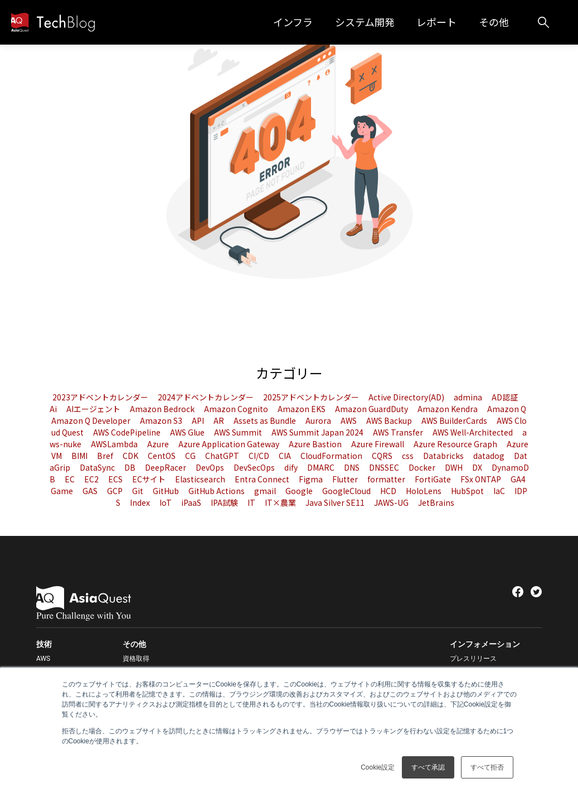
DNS (352, 467)
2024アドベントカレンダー (206, 397)
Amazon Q (506, 408)
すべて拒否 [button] (487, 767)
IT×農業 (281, 502)
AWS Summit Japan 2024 (318, 432)
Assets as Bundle (266, 420)
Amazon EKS (302, 408)
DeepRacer (166, 467)
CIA (286, 455)
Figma (311, 479)
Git (138, 490)
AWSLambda (115, 443)
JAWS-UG (392, 502)
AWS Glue (188, 432)
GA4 (518, 479)
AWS (349, 420)
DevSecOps (255, 467)
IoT (166, 502)
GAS (90, 490)
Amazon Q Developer (91, 420)
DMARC (321, 467)
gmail (266, 490)
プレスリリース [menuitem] (473, 659)
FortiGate (434, 479)
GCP (115, 490)
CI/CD (260, 455)
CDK (131, 455)
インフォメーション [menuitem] (485, 644)
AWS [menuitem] (43, 659)
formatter (387, 479)
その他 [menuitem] (134, 644)
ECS (116, 479)
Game (63, 490)
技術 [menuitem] (44, 644)
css (408, 455)
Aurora (319, 420)
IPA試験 (225, 502)
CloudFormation (332, 455)
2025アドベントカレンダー (312, 397)
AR (219, 420)
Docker (423, 467)
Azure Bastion (316, 443)
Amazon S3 (162, 420)
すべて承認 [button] (428, 767)
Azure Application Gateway (229, 443)
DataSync (98, 467)
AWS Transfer (399, 432)
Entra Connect (263, 479)
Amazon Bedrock (163, 408)
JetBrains (436, 502)
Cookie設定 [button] (378, 767)
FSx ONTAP (481, 479)
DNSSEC (385, 467)
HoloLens (424, 490)
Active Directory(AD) (407, 397)
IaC (500, 490)
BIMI (80, 455)
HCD (389, 490)
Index (141, 502)
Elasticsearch (201, 479)
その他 (499, 21)
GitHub (167, 490)
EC (70, 479)
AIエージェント (94, 408)
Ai (54, 408)
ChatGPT (223, 455)
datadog (489, 455)
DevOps (211, 467)
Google (299, 490)
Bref (106, 455)
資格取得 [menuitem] (136, 659)
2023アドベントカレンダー (101, 397)
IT (252, 502)
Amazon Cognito (237, 408)
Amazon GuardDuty (372, 408)
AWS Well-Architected (473, 432)
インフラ (314, 21)
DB (130, 467)
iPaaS (192, 502)
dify (291, 467)
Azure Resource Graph (456, 443)
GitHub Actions (217, 490)
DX (478, 467)
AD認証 (505, 397)
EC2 (92, 479)
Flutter (346, 479)
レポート (448, 21)
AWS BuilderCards (455, 420)
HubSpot (468, 490)
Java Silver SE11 (335, 502)
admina (469, 397)
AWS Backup (390, 420)
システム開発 (381, 21)
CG (191, 455)
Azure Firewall (378, 443)
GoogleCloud (347, 490)
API (199, 420)
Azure (159, 443)
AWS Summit (239, 432)
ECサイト (149, 479)
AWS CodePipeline (127, 432)
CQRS (383, 455)
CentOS (162, 455)
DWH (454, 467)
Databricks (444, 455)
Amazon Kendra (448, 408)
